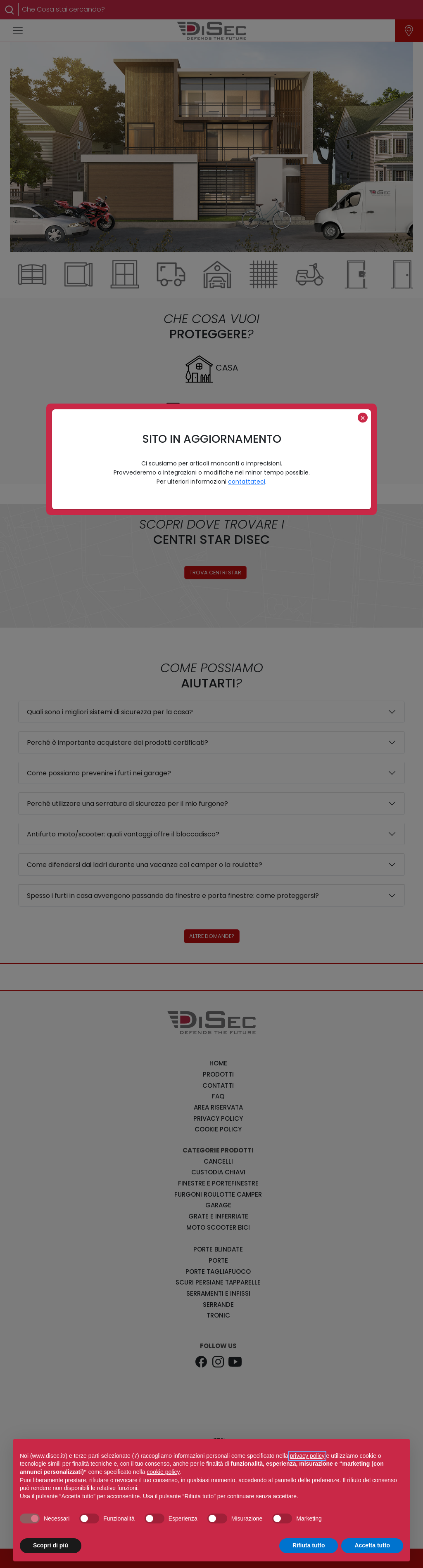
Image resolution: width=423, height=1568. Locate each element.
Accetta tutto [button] (372, 1545)
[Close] (363, 418)
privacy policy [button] (307, 1455)
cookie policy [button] (163, 1472)
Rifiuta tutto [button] (308, 1545)
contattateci (246, 481)
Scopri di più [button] (50, 1545)
